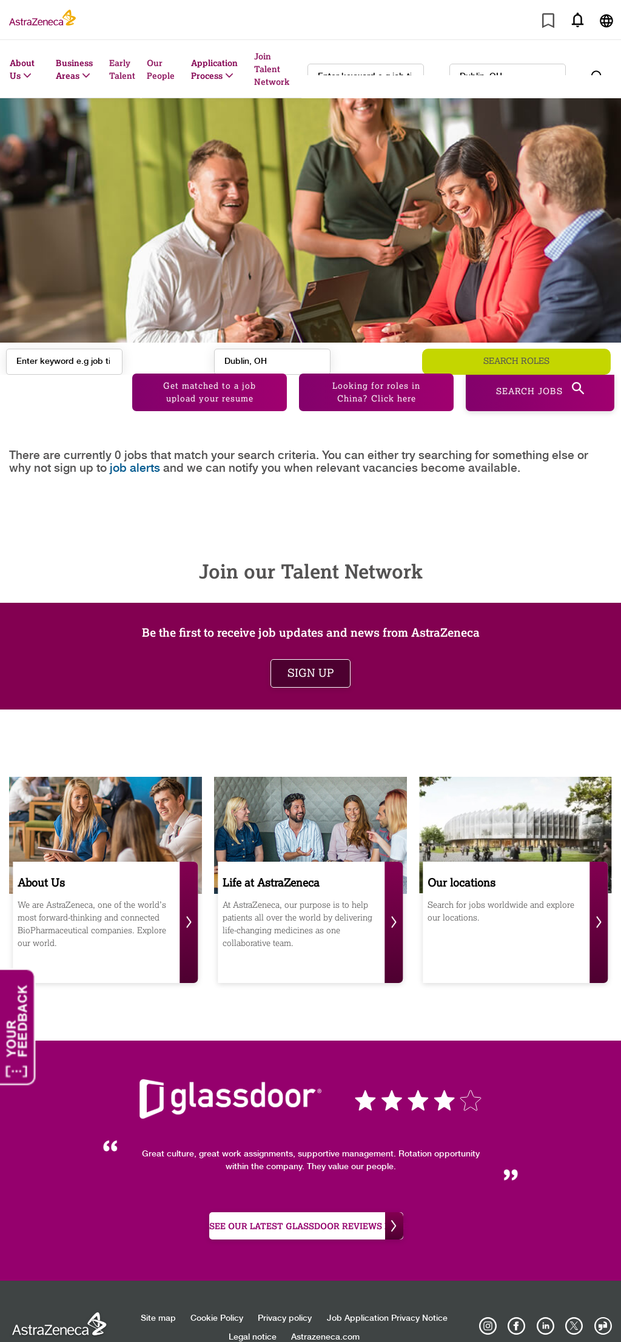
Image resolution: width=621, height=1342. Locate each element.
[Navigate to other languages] (606, 19)
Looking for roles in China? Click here (376, 368)
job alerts (135, 444)
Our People (161, 69)
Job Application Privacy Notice (387, 1295)
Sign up (310, 649)
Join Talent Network (271, 69)
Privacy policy (285, 1295)
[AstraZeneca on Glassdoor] (603, 1303)
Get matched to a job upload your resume (209, 368)
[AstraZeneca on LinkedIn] (545, 1303)
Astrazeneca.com (325, 1314)
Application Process (214, 69)
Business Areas (74, 69)
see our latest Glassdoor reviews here (306, 1202)
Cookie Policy (216, 1295)
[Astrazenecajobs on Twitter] (574, 1303)
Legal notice (253, 1314)
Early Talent (122, 69)
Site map (158, 1295)
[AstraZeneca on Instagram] (488, 1303)
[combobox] (507, 69)
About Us (22, 69)
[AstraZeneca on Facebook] (517, 1303)
